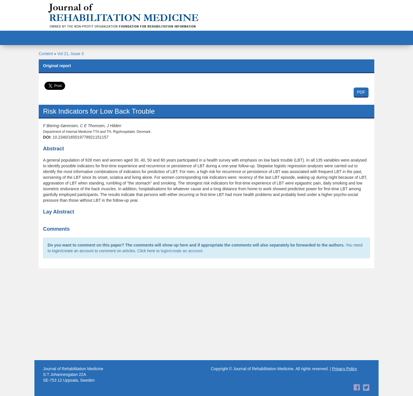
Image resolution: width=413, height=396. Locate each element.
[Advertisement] (206, 314)
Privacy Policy (344, 368)
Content (46, 53)
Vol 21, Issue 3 (70, 53)
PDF (361, 92)
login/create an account (181, 251)
